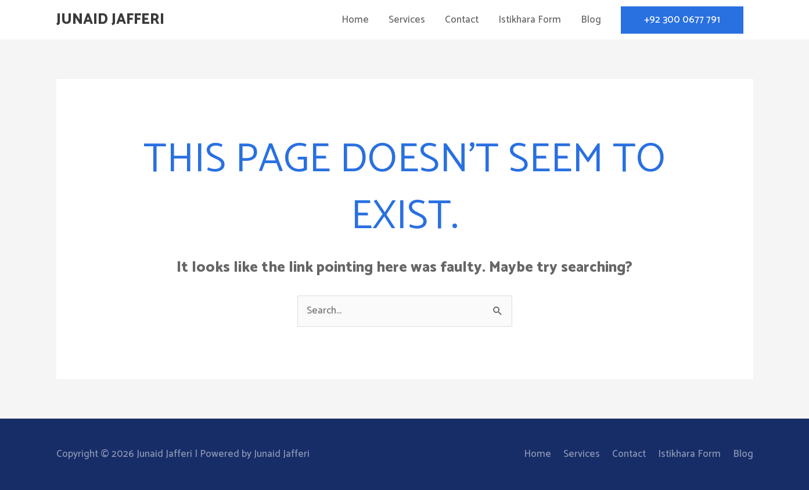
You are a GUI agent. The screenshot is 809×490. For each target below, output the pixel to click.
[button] (682, 20)
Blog (591, 20)
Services (407, 20)
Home (355, 20)
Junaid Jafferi (110, 20)
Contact (462, 20)
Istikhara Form (529, 20)
